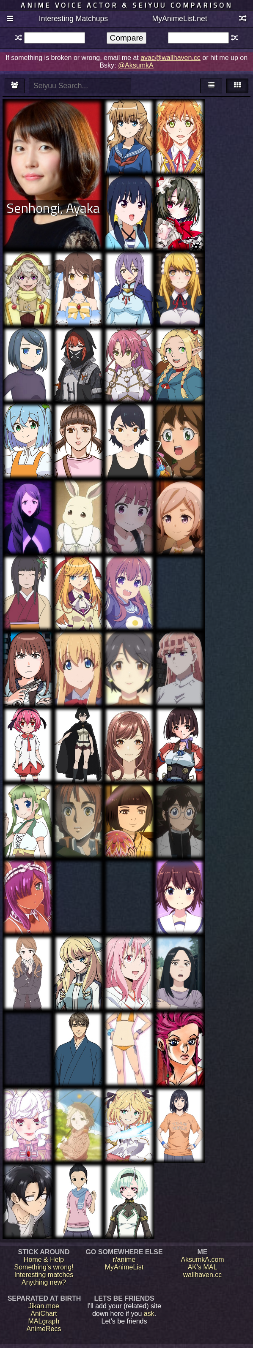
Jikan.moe (43, 1306)
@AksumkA (136, 65)
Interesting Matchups (73, 18)
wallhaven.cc (202, 1274)
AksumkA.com (202, 1259)
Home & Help (44, 1259)
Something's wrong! (43, 1267)
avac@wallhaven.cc (170, 57)
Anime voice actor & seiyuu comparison (127, 5)
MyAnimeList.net (179, 18)
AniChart (43, 1313)
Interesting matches (44, 1274)
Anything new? (44, 1282)
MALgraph (44, 1321)
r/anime (124, 1259)
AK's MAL (202, 1267)
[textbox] (54, 37)
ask (149, 1313)
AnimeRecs (44, 1328)
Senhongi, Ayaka (53, 208)
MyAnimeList (124, 1267)
